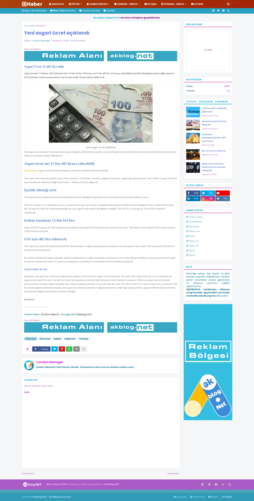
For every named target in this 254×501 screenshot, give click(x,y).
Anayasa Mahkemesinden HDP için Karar (214, 138)
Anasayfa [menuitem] (56, 4)
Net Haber (192, 226)
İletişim (213, 496)
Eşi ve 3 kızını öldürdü (214, 150)
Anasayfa (180, 496)
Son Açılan (206, 101)
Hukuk (190, 250)
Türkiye (84, 338)
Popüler (191, 101)
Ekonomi (41, 25)
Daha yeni (28, 473)
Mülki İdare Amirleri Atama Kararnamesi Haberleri (213, 167)
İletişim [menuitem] (150, 4)
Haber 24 (192, 241)
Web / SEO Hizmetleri (34, 10)
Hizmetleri (63, 10)
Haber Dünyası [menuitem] (97, 4)
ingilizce (33, 491)
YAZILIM (208, 90)
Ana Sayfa (29, 25)
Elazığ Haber (194, 221)
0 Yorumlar (79, 40)
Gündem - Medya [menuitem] (126, 4)
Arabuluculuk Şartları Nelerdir (214, 123)
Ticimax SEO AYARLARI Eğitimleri (214, 110)
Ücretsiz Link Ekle (89, 10)
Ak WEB (208, 49)
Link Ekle (109, 10)
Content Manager (49, 362)
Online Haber (194, 217)
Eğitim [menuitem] (74, 4)
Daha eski (173, 473)
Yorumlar (221, 101)
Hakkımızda (197, 496)
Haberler (70, 338)
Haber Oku (193, 231)
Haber (57, 338)
